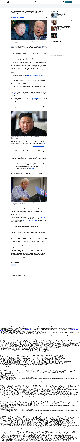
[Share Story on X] (41, 18)
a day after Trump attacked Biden (35, 172)
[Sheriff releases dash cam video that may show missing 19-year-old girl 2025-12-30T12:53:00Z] (61, 22)
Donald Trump (14, 94)
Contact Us (65, 323)
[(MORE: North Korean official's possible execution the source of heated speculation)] (29, 151)
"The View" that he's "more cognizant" (30, 220)
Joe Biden (41, 46)
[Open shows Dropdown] (24, 2)
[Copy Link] (46, 18)
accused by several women (27, 329)
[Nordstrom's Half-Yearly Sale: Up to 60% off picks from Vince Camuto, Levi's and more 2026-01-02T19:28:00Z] (61, 28)
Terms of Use (56, 323)
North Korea (13, 46)
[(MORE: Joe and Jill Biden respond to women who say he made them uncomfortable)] (29, 227)
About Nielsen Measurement (50, 323)
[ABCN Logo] (10, 2)
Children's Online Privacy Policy (35, 323)
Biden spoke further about (37, 98)
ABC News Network (15, 323)
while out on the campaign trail (33, 75)
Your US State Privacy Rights (26, 323)
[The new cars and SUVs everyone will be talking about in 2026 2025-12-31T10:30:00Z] (61, 15)
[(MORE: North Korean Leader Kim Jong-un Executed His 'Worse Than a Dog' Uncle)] (29, 106)
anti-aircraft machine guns (38, 146)
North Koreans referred (23, 52)
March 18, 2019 (33, 168)
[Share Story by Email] (44, 18)
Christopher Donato (15, 17)
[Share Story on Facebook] (39, 18)
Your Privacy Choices (61, 323)
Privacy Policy (20, 323)
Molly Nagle (22, 17)
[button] (35, 1)
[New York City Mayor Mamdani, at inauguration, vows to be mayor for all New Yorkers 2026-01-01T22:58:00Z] (61, 35)
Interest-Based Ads (42, 323)
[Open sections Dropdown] (32, 2)
